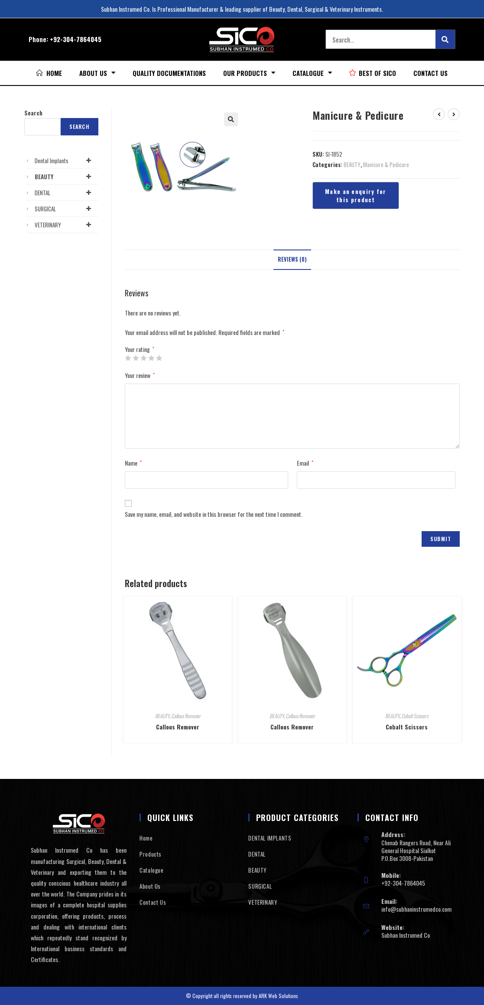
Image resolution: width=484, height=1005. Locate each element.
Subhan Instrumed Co (405, 934)
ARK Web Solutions (278, 995)
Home (146, 838)
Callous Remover (186, 715)
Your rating (139, 349)
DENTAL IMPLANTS (269, 838)
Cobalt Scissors (414, 715)
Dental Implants (64, 160)
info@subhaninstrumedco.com (416, 908)
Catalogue (312, 72)
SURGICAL (64, 208)
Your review (140, 375)
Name (133, 462)
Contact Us (430, 73)
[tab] (292, 259)
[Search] (445, 39)
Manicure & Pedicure (386, 164)
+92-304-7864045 (75, 39)
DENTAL (64, 192)
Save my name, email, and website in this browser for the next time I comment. (213, 514)
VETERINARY (64, 224)
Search (33, 112)
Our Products (249, 72)
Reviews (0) (292, 259)
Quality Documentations (169, 73)
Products (151, 854)
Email (305, 462)
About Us (97, 72)
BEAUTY (352, 164)
